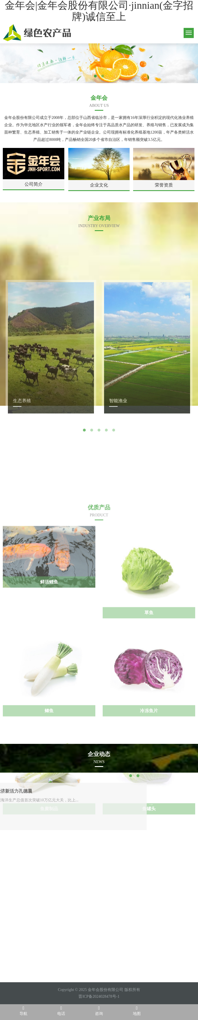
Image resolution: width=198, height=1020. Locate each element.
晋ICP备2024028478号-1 (98, 996)
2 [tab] (102, 76)
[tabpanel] (99, 63)
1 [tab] (95, 76)
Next (126, 532)
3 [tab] (99, 533)
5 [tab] (113, 533)
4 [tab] (106, 533)
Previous (71, 532)
